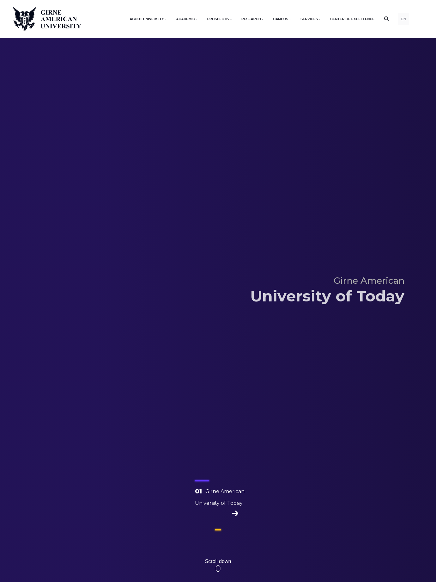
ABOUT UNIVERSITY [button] (147, 19)
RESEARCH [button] (251, 19)
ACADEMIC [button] (185, 19)
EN (403, 19)
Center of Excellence (352, 19)
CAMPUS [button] (280, 19)
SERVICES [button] (309, 19)
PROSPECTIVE (219, 19)
